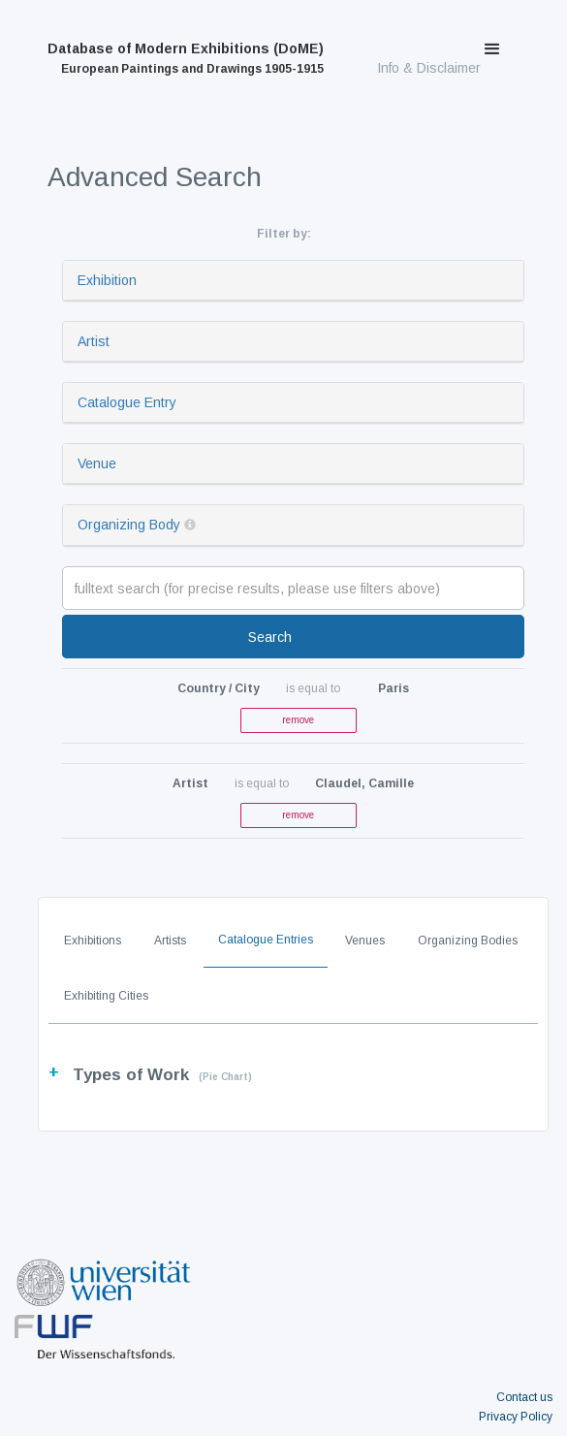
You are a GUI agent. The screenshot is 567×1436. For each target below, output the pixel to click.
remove (298, 720)
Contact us (524, 1397)
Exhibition (107, 280)
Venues (365, 940)
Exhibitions (92, 940)
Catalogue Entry (127, 402)
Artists (170, 940)
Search (270, 637)
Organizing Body (129, 524)
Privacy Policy (515, 1416)
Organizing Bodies (468, 940)
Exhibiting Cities (106, 996)
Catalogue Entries (265, 939)
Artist (94, 341)
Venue (97, 463)
